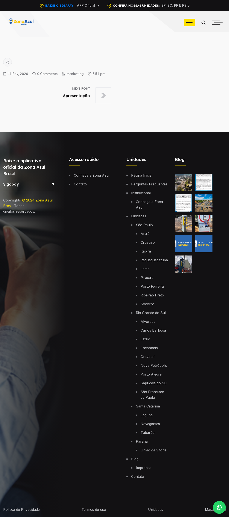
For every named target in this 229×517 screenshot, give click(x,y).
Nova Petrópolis (154, 365)
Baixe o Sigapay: (72, 6)
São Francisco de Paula (152, 395)
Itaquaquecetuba (154, 260)
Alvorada (148, 321)
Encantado (149, 348)
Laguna (147, 415)
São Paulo (144, 225)
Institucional (141, 193)
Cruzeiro (148, 242)
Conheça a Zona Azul (91, 175)
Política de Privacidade (21, 509)
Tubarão (148, 432)
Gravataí (147, 357)
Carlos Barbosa (153, 330)
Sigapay (11, 184)
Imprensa (143, 468)
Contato (80, 184)
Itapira (146, 251)
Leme (145, 269)
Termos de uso (94, 509)
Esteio (145, 339)
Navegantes (150, 424)
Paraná (142, 441)
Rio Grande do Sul (151, 313)
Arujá (145, 233)
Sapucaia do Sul (154, 383)
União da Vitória (154, 450)
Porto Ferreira (152, 286)
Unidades (138, 216)
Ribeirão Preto (152, 295)
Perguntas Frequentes (149, 184)
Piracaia (147, 277)
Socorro (147, 304)
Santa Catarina (148, 406)
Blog (134, 459)
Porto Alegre (151, 374)
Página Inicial (141, 175)
